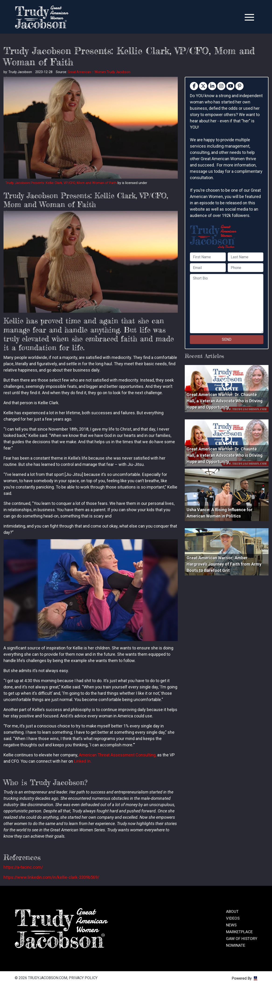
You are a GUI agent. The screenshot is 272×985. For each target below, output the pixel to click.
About (232, 911)
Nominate (235, 945)
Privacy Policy (83, 978)
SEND (226, 339)
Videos (233, 918)
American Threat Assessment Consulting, (117, 754)
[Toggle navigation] (249, 17)
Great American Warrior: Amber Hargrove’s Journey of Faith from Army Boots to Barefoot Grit (224, 564)
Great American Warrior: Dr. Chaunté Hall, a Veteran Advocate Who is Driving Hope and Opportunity (225, 401)
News (231, 925)
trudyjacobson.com (42, 17)
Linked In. (82, 761)
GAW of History (241, 938)
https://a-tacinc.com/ (23, 867)
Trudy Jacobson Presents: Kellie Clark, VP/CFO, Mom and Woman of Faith (61, 183)
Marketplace (239, 931)
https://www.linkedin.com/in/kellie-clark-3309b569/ (51, 877)
